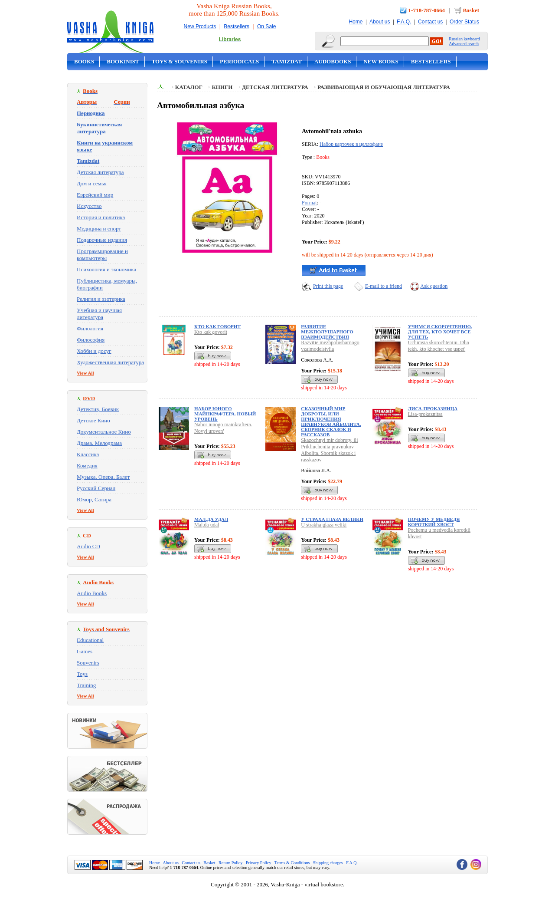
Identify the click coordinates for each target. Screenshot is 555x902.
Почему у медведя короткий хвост (434, 522)
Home (355, 22)
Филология (90, 328)
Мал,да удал (211, 519)
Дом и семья (92, 183)
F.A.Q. (404, 22)
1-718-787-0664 (426, 10)
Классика (88, 454)
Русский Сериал (96, 488)
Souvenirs (88, 662)
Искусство (89, 206)
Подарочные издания (102, 240)
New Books (380, 61)
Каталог (188, 87)
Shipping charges (328, 862)
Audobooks (332, 61)
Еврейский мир (95, 194)
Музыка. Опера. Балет (103, 477)
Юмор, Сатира (94, 499)
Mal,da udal (206, 525)
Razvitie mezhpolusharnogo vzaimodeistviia (330, 345)
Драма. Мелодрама (99, 443)
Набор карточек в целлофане (351, 144)
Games (84, 651)
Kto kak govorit (210, 332)
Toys (82, 674)
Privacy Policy (258, 862)
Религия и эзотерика (101, 299)
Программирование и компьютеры (102, 254)
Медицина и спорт (99, 228)
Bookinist (123, 61)
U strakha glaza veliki (323, 525)
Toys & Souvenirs (179, 61)
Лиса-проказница (433, 408)
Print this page (328, 286)
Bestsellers (236, 26)
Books (84, 61)
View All (85, 372)
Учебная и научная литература (99, 313)
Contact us (430, 22)
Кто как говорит (217, 326)
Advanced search (464, 43)
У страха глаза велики (332, 519)
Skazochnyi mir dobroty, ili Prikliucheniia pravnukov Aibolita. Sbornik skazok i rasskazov (329, 450)
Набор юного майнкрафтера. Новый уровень (225, 413)
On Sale (266, 26)
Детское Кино (93, 420)
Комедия (87, 465)
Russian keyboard (464, 38)
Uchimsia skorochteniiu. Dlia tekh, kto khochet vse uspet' (438, 345)
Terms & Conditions (292, 862)
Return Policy (230, 862)
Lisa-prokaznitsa (425, 414)
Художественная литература (110, 362)
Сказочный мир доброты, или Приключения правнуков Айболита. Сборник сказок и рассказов (331, 421)
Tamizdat (286, 61)
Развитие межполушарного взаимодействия (327, 331)
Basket (471, 10)
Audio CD (88, 546)
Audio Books (92, 593)
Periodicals (239, 61)
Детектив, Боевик (98, 409)
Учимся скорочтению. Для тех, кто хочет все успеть (440, 331)
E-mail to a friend (383, 286)
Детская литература (100, 172)
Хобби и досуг (94, 351)
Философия (90, 339)
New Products (200, 26)
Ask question (433, 286)
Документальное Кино (104, 431)
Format (309, 203)
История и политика (101, 217)
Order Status (464, 22)
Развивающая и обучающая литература (383, 87)
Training (86, 685)
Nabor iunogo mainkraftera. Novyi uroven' (223, 427)
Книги (222, 87)
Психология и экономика (106, 269)
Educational (90, 640)
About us (379, 22)
